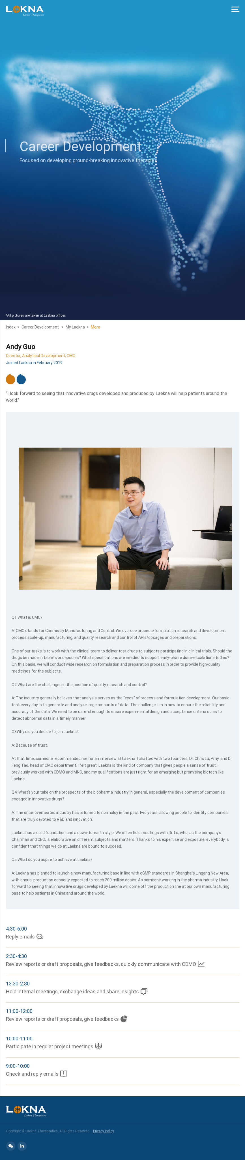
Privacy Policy (103, 1131)
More (95, 327)
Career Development (41, 327)
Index (11, 327)
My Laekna (75, 327)
